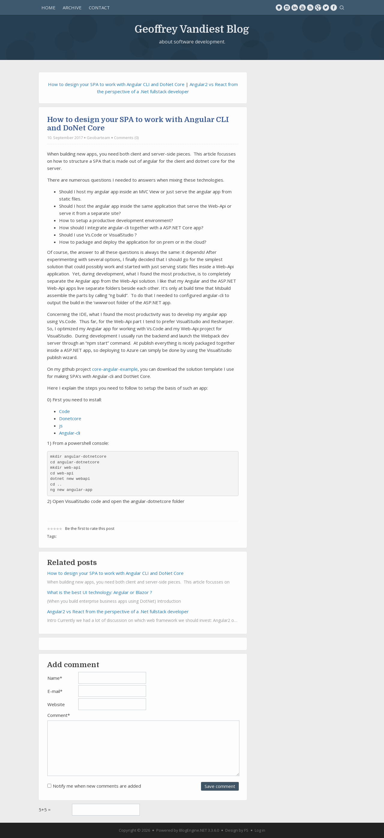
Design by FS (236, 830)
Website (56, 704)
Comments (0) (126, 137)
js (61, 426)
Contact (99, 7)
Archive (72, 7)
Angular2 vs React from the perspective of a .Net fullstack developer (118, 611)
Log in (260, 830)
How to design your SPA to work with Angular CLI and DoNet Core (116, 84)
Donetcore (70, 418)
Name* (54, 678)
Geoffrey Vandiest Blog (192, 28)
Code (64, 411)
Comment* (58, 715)
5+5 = (45, 810)
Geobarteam (98, 137)
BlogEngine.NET (193, 830)
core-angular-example (115, 369)
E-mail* (54, 691)
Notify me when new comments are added (97, 786)
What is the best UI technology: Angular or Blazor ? (99, 592)
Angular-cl (69, 433)
